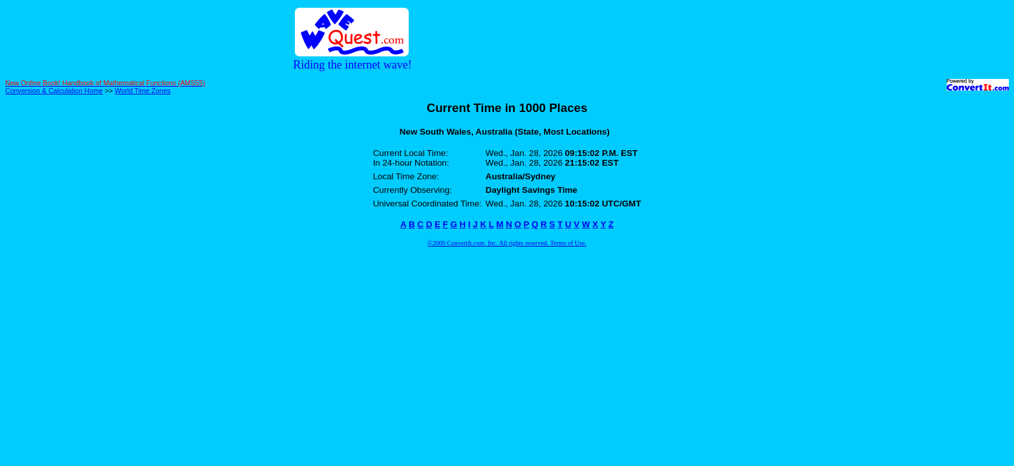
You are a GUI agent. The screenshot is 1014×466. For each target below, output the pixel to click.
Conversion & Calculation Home (54, 90)
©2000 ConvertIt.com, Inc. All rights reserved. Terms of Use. (507, 243)
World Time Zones (142, 90)
